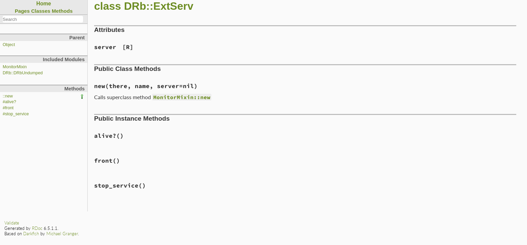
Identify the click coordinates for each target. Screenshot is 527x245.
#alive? (9, 101)
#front (8, 108)
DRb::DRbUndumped (23, 73)
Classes (40, 11)
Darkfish (31, 233)
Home (43, 3)
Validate (11, 223)
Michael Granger (62, 233)
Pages (22, 11)
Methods (62, 11)
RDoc (37, 228)
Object (9, 44)
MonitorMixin (15, 67)
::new (8, 96)
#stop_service (16, 114)
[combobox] (43, 19)
